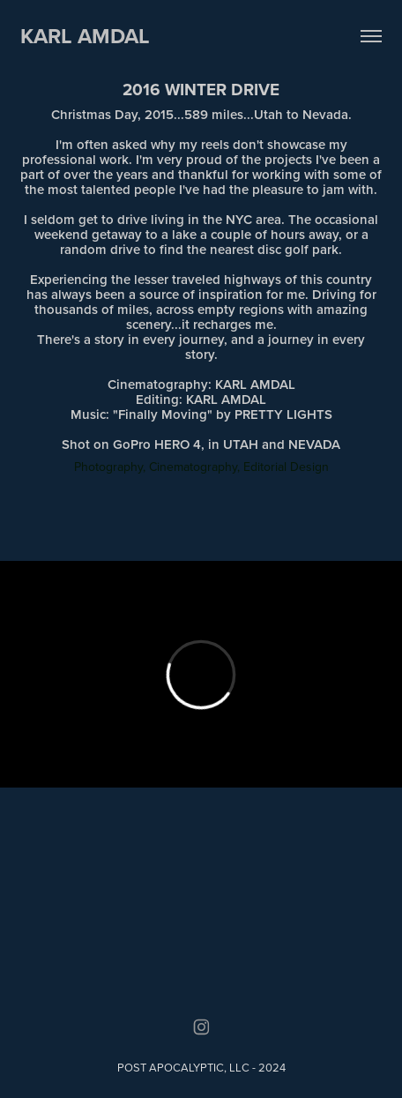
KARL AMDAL (85, 35)
